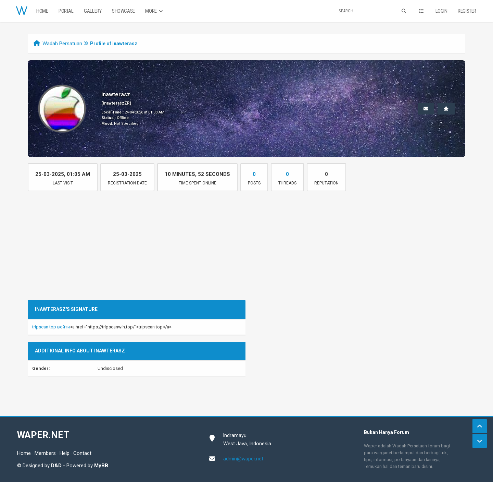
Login (441, 11)
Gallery (92, 11)
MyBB (101, 465)
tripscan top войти (51, 326)
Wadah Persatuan (62, 43)
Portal (66, 11)
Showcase (123, 11)
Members (45, 453)
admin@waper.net (243, 459)
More (154, 11)
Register (467, 11)
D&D (56, 465)
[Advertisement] (246, 249)
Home (42, 11)
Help (64, 453)
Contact (82, 453)
